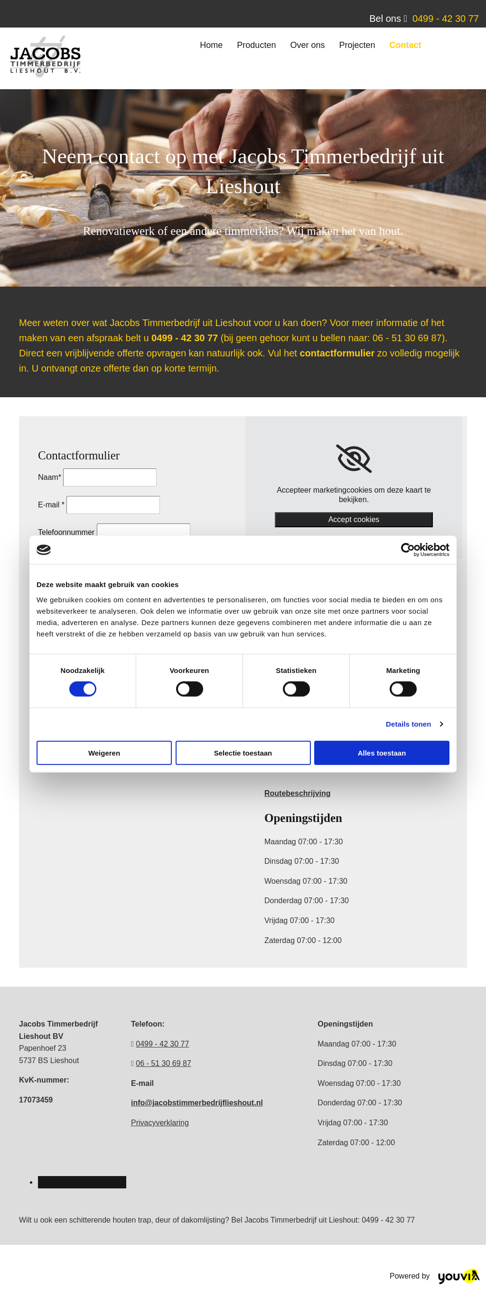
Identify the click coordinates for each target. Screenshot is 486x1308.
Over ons (307, 45)
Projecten (357, 45)
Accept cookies (354, 519)
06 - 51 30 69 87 (163, 1063)
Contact (405, 45)
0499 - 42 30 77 (445, 18)
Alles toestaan (382, 752)
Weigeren (104, 752)
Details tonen (408, 724)
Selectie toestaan (243, 752)
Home (211, 45)
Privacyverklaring (160, 1123)
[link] (354, 459)
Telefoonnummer (66, 532)
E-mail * (51, 505)
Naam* (49, 477)
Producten (256, 45)
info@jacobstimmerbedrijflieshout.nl (197, 1103)
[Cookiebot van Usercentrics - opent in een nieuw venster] (407, 550)
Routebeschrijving (297, 793)
